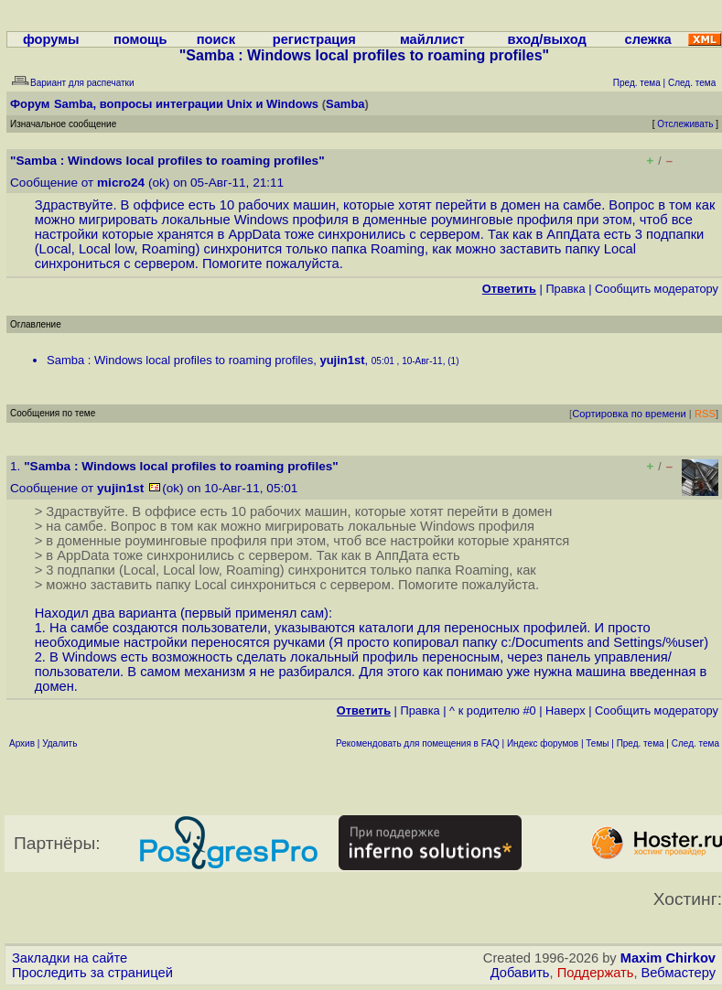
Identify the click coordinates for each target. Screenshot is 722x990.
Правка (565, 289)
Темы (597, 743)
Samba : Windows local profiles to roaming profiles (180, 360)
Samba (345, 104)
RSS (705, 413)
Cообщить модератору (656, 289)
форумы (51, 39)
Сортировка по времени (629, 413)
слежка (648, 39)
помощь (140, 39)
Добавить (520, 972)
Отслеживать (685, 124)
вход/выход (547, 39)
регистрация (314, 39)
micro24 (121, 182)
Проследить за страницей (92, 972)
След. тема (695, 743)
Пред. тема (640, 743)
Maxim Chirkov (668, 958)
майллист (432, 39)
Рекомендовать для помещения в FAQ (418, 743)
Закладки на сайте (69, 958)
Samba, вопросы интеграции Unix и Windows (186, 104)
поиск (216, 39)
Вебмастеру (678, 972)
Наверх (565, 710)
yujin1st (341, 360)
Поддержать (595, 972)
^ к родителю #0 (492, 710)
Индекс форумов (542, 743)
